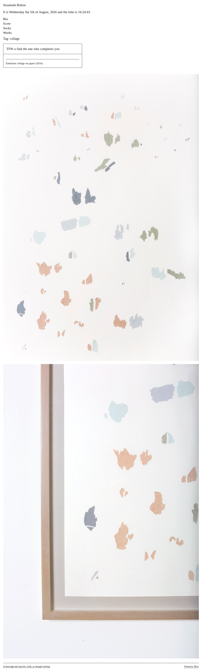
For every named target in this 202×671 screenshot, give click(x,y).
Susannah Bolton (14, 5)
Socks (7, 28)
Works (7, 32)
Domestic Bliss (191, 666)
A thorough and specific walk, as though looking (26, 666)
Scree (7, 23)
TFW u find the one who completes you (32, 49)
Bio (5, 19)
